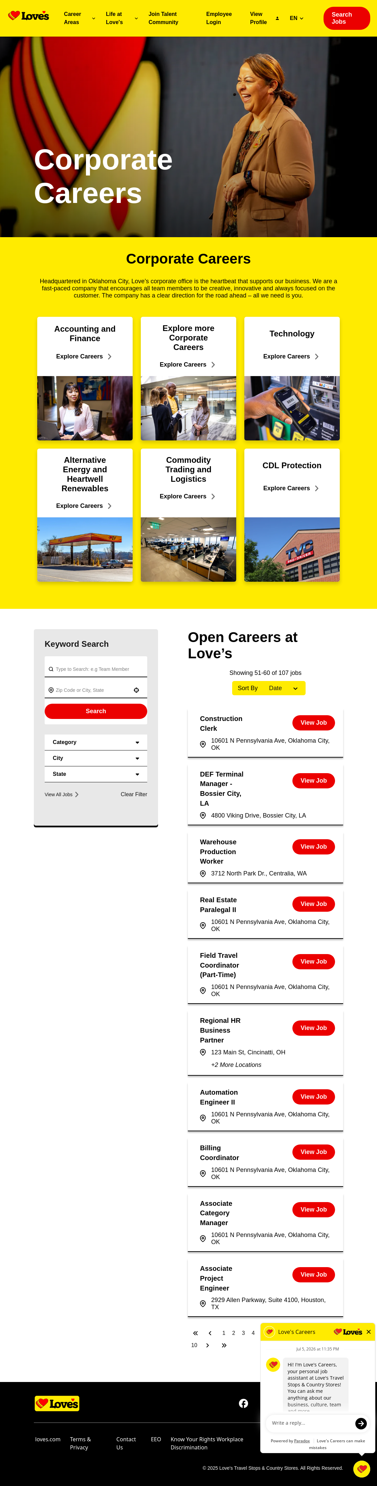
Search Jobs (342, 18)
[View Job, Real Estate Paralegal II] (313, 904)
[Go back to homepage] (28, 15)
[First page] (195, 1333)
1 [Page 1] (223, 1333)
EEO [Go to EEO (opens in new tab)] (156, 1439)
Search (96, 711)
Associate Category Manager (216, 1213)
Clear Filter (134, 794)
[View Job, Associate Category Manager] (313, 1209)
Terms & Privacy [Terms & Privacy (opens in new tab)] (80, 1443)
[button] (136, 690)
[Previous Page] (211, 1333)
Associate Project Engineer (216, 1278)
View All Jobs (62, 794)
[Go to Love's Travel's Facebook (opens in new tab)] (244, 1403)
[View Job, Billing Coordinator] (313, 1152)
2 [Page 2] (233, 1333)
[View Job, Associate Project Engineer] (313, 1274)
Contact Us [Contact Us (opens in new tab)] (126, 1443)
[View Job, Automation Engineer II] (313, 1097)
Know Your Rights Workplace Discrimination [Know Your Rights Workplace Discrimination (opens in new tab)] (207, 1443)
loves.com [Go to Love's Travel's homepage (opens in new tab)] (48, 1439)
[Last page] (224, 1345)
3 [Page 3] (243, 1333)
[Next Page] (208, 1345)
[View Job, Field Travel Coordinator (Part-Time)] (313, 961)
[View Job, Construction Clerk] (313, 722)
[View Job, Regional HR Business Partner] (313, 1028)
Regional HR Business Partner (220, 1030)
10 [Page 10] (194, 1345)
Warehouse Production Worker (218, 851)
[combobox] (91, 690)
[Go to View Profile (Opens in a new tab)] (264, 18)
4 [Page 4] (253, 1333)
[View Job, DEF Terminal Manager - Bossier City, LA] (313, 780)
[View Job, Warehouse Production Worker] (313, 846)
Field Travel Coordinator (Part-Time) (219, 965)
